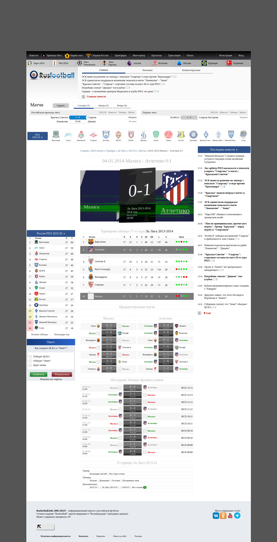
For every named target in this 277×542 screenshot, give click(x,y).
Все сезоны (139, 487)
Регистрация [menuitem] (225, 55)
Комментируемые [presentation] (191, 70)
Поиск (190, 55)
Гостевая (116, 480)
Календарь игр (61, 334)
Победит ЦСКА (41, 356)
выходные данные (117, 513)
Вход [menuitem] (241, 55)
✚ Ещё (207, 313)
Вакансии (101, 536)
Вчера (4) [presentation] (122, 105)
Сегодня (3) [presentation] (84, 105)
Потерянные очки (130, 480)
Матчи (131, 112)
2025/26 (102, 112)
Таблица (122, 112)
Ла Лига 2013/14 (145, 463)
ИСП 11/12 (186, 402)
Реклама (138, 536)
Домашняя (104, 480)
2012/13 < (94, 487)
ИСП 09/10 (187, 430)
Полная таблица (39, 334)
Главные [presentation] (103, 70)
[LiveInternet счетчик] (46, 529)
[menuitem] (98, 55)
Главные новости (96, 96)
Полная (93, 480)
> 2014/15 (125, 487)
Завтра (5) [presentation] (103, 105)
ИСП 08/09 (187, 445)
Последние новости (224, 149)
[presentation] (56, 104)
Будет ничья (39, 365)
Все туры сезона (117, 473)
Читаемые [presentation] (147, 70)
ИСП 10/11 (186, 416)
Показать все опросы (51, 379)
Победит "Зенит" (42, 360)
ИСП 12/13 (187, 387)
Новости (112, 112)
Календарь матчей (98, 473)
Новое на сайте (119, 536)
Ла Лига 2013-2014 (139, 208)
